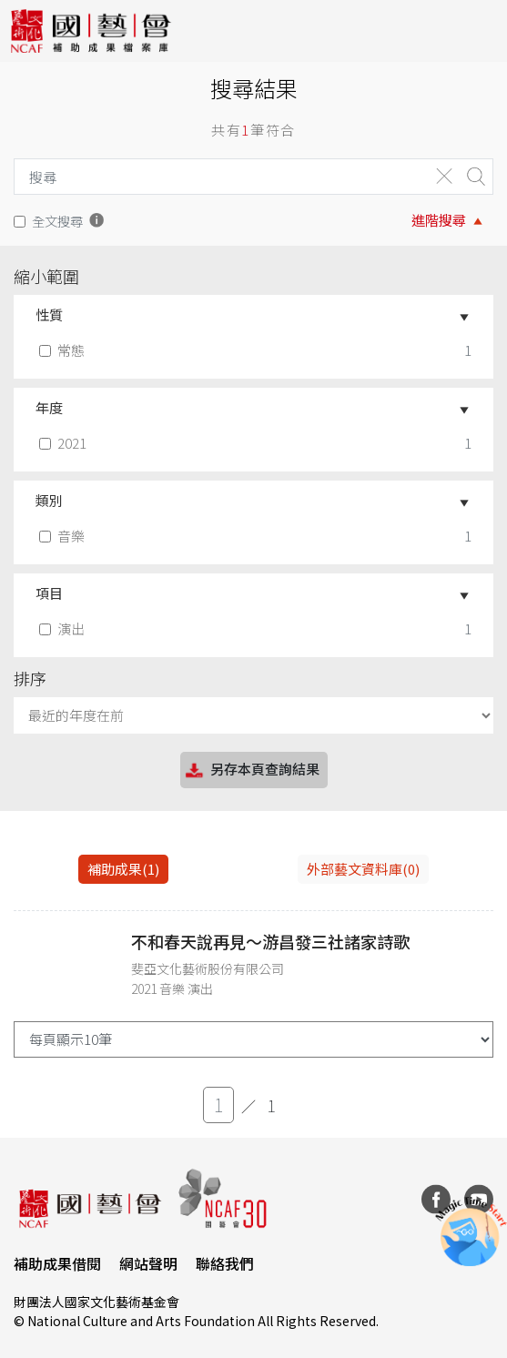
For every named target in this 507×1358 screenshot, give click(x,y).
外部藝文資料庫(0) (363, 868)
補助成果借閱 (57, 1263)
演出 (64, 628)
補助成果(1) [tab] (123, 868)
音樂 (64, 535)
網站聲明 (148, 1263)
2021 (64, 442)
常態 (64, 350)
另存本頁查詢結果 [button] (251, 770)
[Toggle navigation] (479, 31)
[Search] (217, 176)
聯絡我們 (225, 1263)
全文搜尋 (57, 220)
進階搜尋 (438, 219)
